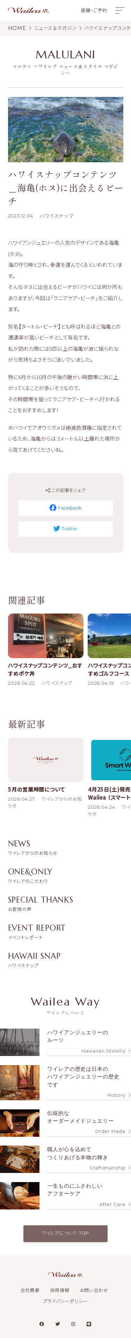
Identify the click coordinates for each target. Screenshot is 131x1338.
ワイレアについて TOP (65, 1233)
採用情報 (60, 1290)
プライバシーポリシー (65, 1301)
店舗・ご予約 (94, 10)
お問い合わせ (94, 1290)
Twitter (65, 528)
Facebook (66, 508)
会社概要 (30, 1290)
